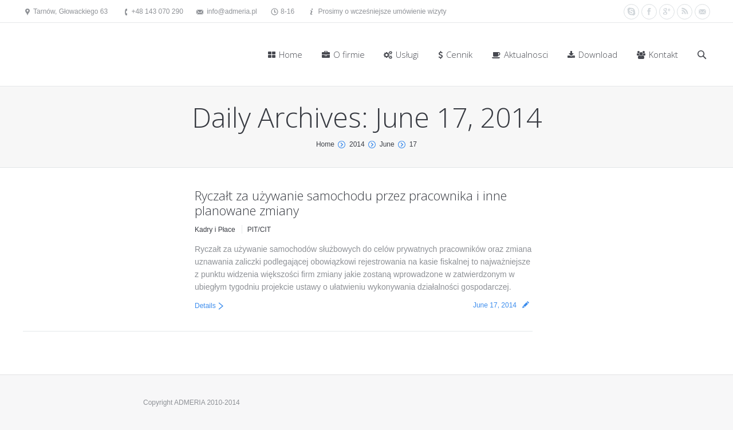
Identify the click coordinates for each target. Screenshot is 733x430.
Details (205, 306)
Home (325, 144)
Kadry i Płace (215, 230)
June (387, 144)
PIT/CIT (259, 230)
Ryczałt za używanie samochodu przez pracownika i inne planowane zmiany (351, 203)
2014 (357, 144)
